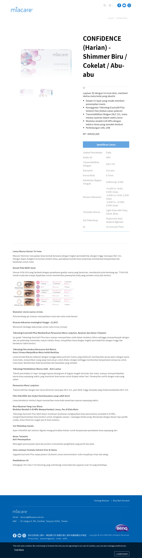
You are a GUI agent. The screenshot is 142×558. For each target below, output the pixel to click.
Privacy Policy (33, 539)
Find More (19, 549)
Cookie (58, 539)
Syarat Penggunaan (47, 539)
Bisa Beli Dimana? (122, 500)
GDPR (65, 539)
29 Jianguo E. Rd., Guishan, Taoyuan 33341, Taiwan (44, 521)
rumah (110, 18)
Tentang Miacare (102, 500)
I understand (122, 553)
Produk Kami (121, 18)
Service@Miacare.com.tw (32, 517)
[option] (46, 58)
